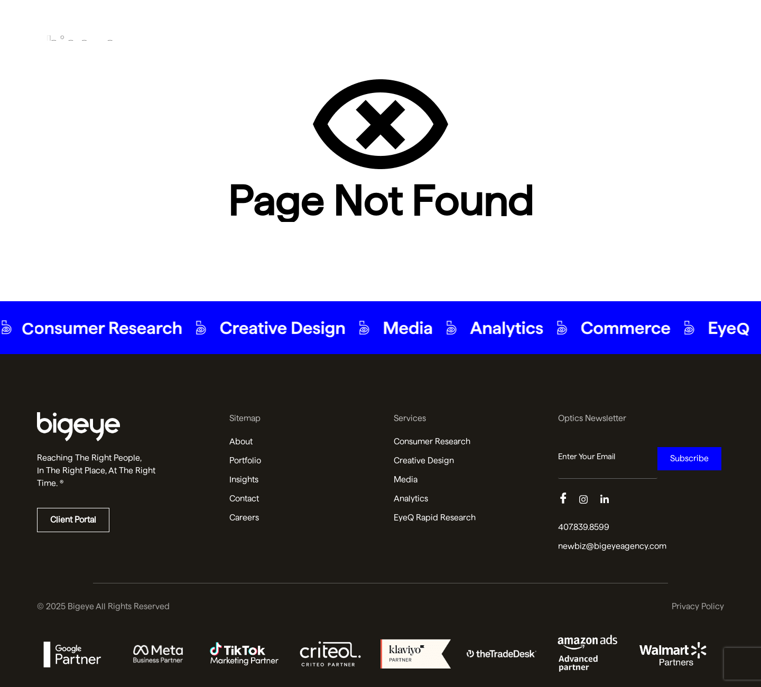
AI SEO (606, 20)
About (458, 20)
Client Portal (73, 520)
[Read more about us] (120, 426)
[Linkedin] (610, 499)
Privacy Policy (698, 606)
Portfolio (505, 20)
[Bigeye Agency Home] (82, 20)
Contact (702, 20)
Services (557, 20)
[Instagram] (589, 499)
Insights (653, 20)
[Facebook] (568, 499)
